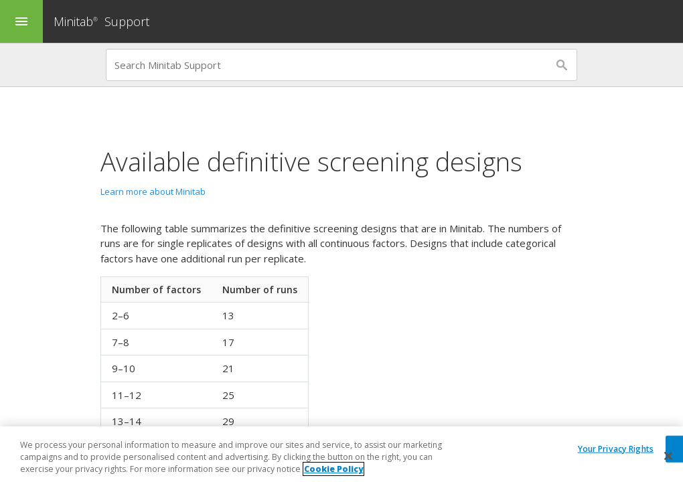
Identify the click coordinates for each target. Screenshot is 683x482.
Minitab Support (101, 21)
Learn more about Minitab (153, 191)
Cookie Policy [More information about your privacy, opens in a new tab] (333, 469)
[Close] (668, 456)
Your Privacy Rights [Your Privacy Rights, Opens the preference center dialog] (616, 448)
